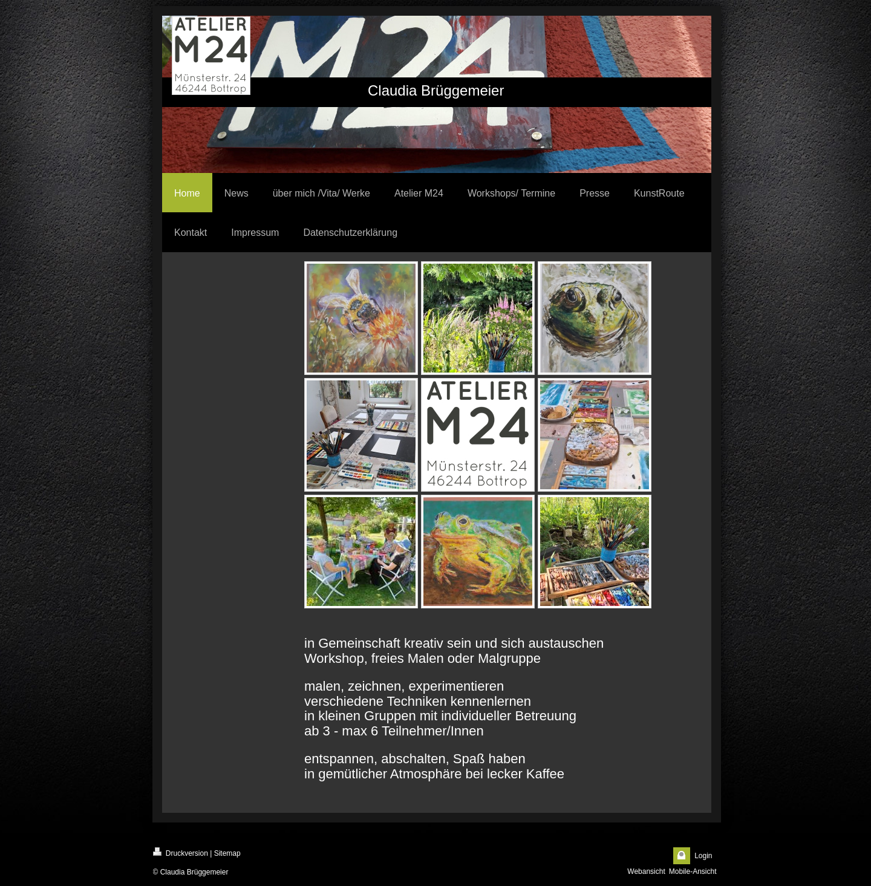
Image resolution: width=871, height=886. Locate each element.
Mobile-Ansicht (693, 871)
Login (703, 856)
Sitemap (227, 853)
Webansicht (646, 871)
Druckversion (180, 852)
